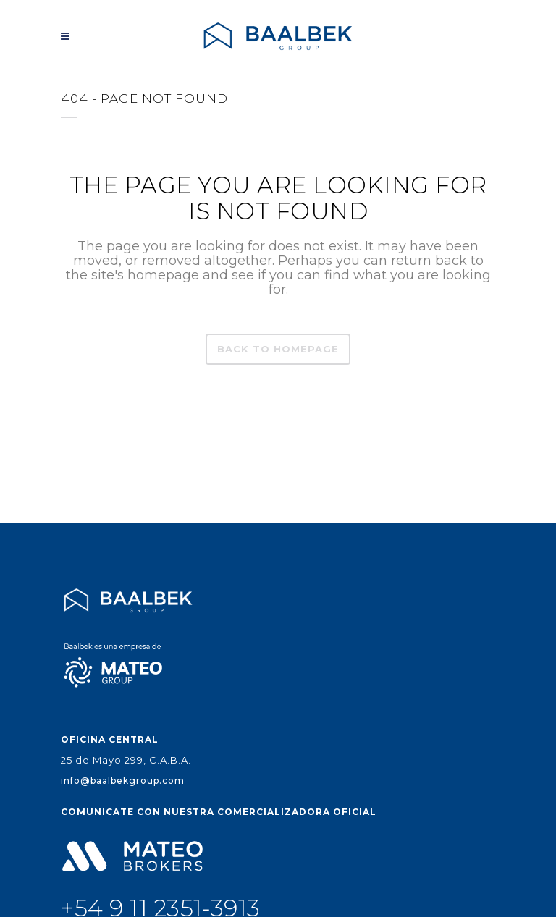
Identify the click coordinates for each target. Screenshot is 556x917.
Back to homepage (278, 349)
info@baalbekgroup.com (123, 780)
